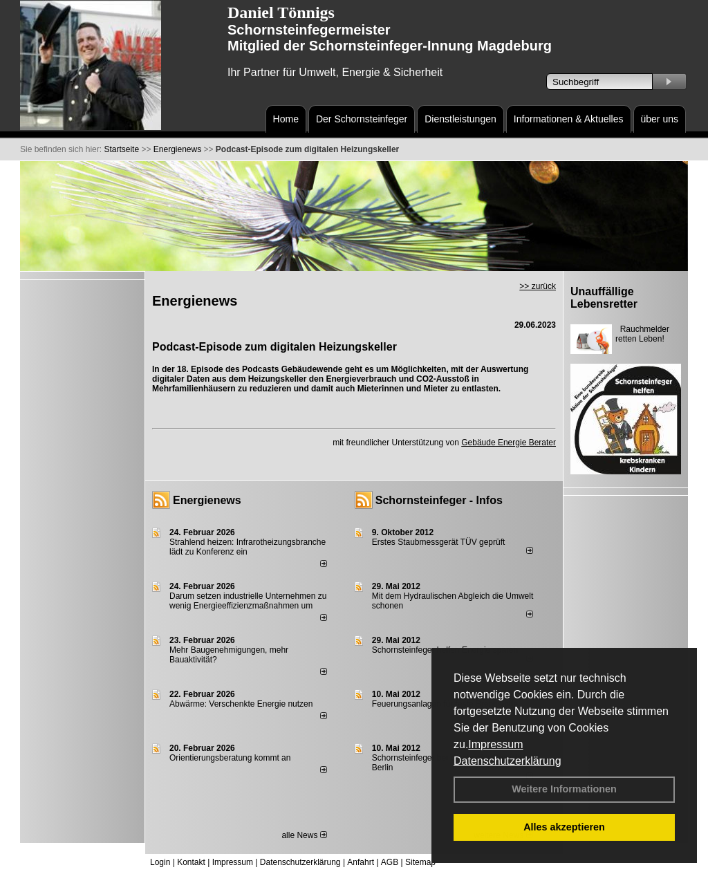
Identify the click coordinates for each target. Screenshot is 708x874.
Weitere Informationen (564, 788)
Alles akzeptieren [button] (564, 827)
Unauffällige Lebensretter (603, 298)
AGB (389, 862)
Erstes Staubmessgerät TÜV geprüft (438, 542)
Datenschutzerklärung (507, 761)
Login (160, 862)
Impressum (495, 744)
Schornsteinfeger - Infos (439, 500)
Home (286, 118)
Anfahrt (360, 862)
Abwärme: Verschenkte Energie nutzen (241, 704)
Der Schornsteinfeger (361, 118)
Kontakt (191, 862)
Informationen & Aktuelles (569, 118)
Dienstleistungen (460, 118)
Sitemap (420, 862)
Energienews (207, 500)
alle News (303, 835)
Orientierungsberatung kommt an (229, 758)
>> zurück (537, 286)
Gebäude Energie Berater (508, 442)
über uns (659, 118)
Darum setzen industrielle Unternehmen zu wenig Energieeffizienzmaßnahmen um (247, 601)
